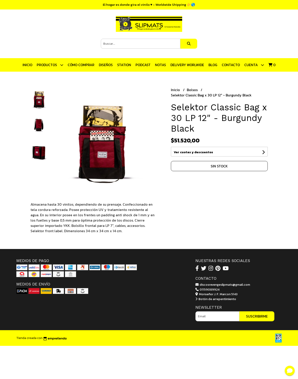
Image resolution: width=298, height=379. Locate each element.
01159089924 (207, 289)
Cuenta (254, 65)
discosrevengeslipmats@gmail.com (222, 284)
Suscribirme (257, 316)
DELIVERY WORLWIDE (187, 64)
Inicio (27, 64)
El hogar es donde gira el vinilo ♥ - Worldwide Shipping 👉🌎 (149, 4)
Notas (160, 64)
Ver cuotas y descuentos (193, 152)
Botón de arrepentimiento (215, 299)
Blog (212, 64)
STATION (124, 64)
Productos (50, 65)
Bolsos (193, 89)
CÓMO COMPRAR (81, 64)
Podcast (143, 64)
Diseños (106, 64)
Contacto (231, 64)
